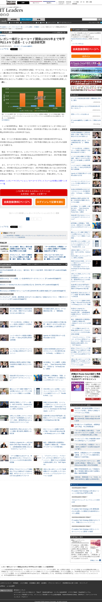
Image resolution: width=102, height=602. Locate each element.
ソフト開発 (76, 2)
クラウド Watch (72, 592)
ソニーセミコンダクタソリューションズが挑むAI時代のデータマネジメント (21, 351)
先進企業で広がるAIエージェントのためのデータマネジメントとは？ (21, 378)
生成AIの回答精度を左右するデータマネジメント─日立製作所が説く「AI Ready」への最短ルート (54, 351)
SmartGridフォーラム (84, 592)
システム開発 (28, 27)
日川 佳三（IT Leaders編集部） (23, 46)
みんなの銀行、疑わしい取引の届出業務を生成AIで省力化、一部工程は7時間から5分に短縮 (21, 249)
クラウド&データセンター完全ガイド (24, 592)
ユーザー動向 (15, 22)
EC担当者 (68, 2)
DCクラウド (36, 3)
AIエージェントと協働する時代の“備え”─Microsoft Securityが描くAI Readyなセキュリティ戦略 (54, 431)
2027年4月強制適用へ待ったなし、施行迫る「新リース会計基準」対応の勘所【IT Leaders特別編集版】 (33, 271)
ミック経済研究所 (8, 235)
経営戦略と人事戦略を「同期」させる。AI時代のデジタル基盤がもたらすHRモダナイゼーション (54, 378)
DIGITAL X (81, 594)
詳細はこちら (94, 560)
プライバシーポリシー (54, 583)
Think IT (38, 592)
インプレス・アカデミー (21, 597)
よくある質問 (10, 586)
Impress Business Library (78, 39)
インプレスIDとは (77, 43)
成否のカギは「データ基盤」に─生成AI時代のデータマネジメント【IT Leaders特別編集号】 (31, 278)
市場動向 (36, 27)
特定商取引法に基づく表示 (70, 583)
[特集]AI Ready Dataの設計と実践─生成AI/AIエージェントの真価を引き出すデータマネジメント (85, 376)
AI (38, 22)
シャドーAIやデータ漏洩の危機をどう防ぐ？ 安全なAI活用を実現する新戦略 (21, 338)
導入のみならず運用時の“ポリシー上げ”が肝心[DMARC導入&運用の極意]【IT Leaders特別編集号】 (33, 291)
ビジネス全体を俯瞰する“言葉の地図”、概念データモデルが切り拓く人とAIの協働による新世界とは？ (54, 324)
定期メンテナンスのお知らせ (80, 114)
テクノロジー (26, 19)
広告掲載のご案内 (34, 583)
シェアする (4, 49)
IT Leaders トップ (5, 27)
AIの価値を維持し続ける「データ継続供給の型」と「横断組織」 (80, 142)
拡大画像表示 (5, 120)
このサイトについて (5, 583)
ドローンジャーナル (91, 594)
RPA (43, 22)
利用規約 (15, 583)
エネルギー (61, 3)
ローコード (63, 235)
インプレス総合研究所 (60, 592)
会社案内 (43, 583)
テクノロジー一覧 (17, 27)
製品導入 (49, 3)
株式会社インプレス (19, 590)
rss (7, 14)
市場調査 (17, 235)
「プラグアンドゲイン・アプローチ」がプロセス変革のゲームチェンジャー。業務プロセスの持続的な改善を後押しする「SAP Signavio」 (54, 460)
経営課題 (14, 19)
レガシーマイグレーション (28, 235)
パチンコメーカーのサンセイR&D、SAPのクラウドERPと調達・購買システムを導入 (54, 257)
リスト (19, 49)
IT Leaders (11, 10)
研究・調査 (89, 2)
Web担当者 (61, 2)
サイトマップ (83, 583)
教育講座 (74, 3)
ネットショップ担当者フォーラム (23, 594)
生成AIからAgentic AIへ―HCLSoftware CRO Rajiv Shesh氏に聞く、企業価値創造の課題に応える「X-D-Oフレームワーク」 (80, 312)
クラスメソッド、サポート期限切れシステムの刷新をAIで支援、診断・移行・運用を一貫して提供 (21, 257)
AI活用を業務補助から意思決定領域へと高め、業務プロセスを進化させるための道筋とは (21, 311)
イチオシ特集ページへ (92, 399)
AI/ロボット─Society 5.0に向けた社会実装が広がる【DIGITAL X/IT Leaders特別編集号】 (30, 285)
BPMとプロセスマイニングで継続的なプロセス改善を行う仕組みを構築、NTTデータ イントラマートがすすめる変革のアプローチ (81, 352)
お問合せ (2, 586)
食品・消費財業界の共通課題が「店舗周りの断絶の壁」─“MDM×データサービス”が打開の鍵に (54, 445)
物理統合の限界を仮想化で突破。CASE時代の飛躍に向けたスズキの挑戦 (21, 364)
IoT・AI (82, 2)
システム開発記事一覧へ (59, 32)
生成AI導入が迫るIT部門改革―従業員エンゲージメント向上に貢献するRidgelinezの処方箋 (54, 418)
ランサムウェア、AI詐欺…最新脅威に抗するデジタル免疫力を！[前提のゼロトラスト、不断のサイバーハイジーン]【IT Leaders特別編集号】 (33, 298)
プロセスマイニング (28, 22)
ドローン (68, 3)
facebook (4, 14)
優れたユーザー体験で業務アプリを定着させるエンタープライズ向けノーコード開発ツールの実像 (21, 391)
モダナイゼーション (43, 235)
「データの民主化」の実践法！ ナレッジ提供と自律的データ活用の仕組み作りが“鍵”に (55, 249)
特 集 (38, 19)
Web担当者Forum (47, 592)
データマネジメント (65, 22)
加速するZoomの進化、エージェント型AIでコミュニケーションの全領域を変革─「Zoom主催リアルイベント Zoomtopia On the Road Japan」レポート (54, 406)
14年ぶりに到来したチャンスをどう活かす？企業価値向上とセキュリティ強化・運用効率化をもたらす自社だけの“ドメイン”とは (80, 277)
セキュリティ (52, 22)
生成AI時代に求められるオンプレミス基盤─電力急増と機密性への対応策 (21, 431)
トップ (3, 21)
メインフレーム (54, 235)
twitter (1, 14)
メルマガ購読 (24, 583)
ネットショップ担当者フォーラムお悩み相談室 (47, 594)
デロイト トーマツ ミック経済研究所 (14, 237)
